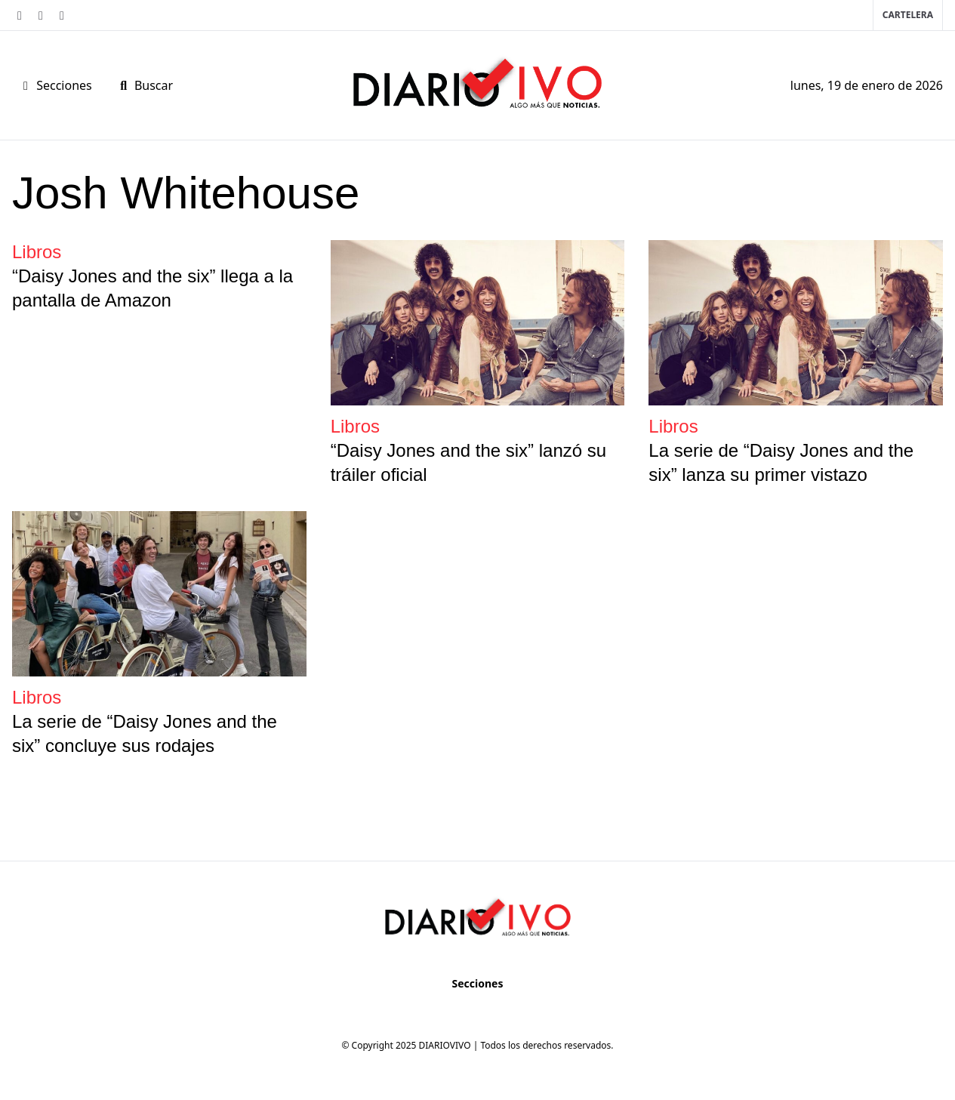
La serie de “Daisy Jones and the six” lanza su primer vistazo (780, 462)
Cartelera (908, 14)
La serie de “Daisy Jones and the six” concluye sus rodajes (144, 733)
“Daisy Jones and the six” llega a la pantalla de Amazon (152, 288)
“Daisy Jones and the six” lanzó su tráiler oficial (469, 462)
